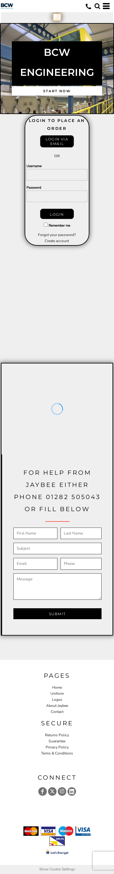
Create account (57, 240)
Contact (57, 711)
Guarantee (57, 741)
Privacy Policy (57, 747)
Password (33, 187)
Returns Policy (57, 735)
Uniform (57, 693)
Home (57, 687)
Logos (57, 699)
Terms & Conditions (57, 753)
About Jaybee (57, 705)
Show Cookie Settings (57, 869)
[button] (97, 6)
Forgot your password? (57, 234)
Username (34, 166)
